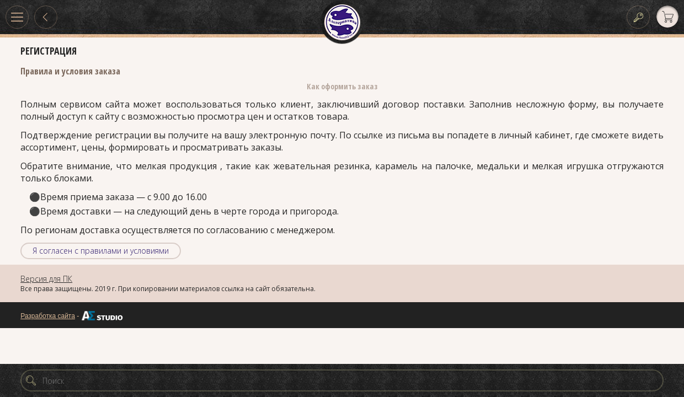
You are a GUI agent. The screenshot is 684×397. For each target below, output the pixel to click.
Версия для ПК (46, 278)
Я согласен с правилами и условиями (101, 250)
